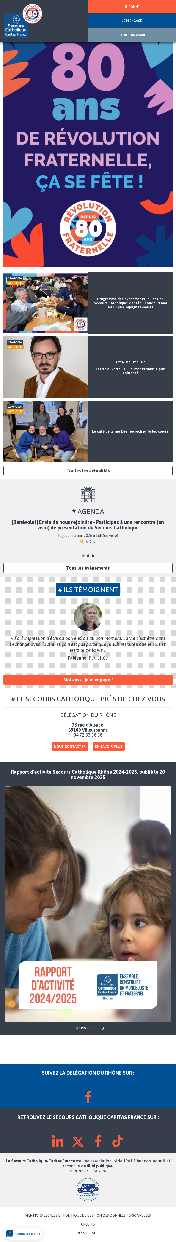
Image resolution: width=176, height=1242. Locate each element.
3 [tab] (93, 555)
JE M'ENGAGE (132, 21)
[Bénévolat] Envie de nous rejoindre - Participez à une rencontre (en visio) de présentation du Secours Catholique (88, 525)
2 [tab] (88, 555)
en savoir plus (85, 1028)
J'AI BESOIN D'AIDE (132, 35)
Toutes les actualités (88, 470)
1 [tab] (83, 555)
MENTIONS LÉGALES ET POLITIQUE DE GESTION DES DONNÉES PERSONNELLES (88, 1215)
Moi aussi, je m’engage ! (88, 679)
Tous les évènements (88, 568)
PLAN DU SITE (88, 1233)
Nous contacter (70, 746)
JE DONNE (132, 7)
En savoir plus (108, 746)
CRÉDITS (88, 1224)
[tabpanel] (88, 533)
